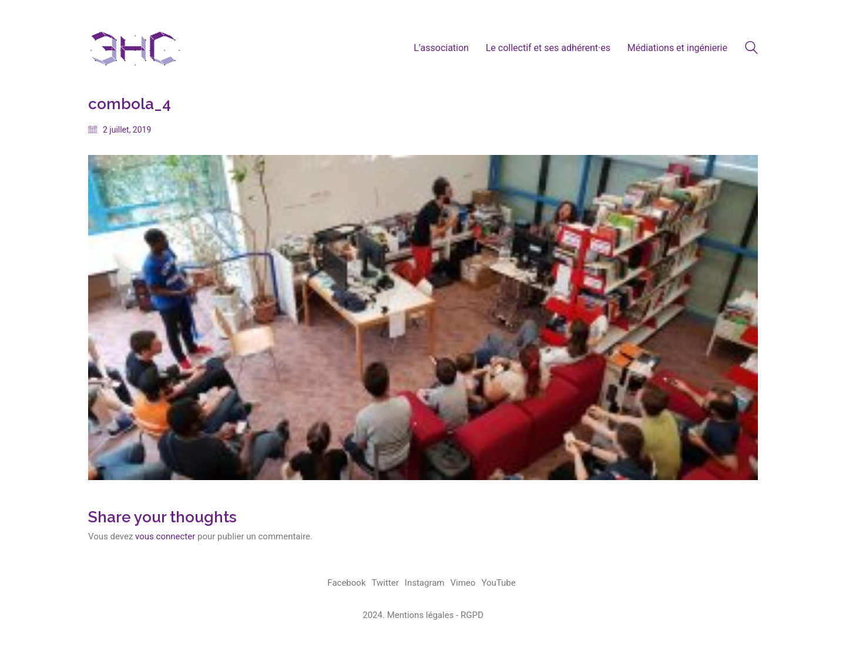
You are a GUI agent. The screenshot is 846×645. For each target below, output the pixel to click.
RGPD (472, 615)
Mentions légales (420, 615)
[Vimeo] (463, 583)
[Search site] (751, 49)
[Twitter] (385, 583)
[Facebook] (346, 583)
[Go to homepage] (135, 47)
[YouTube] (498, 583)
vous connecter (165, 536)
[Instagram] (425, 583)
